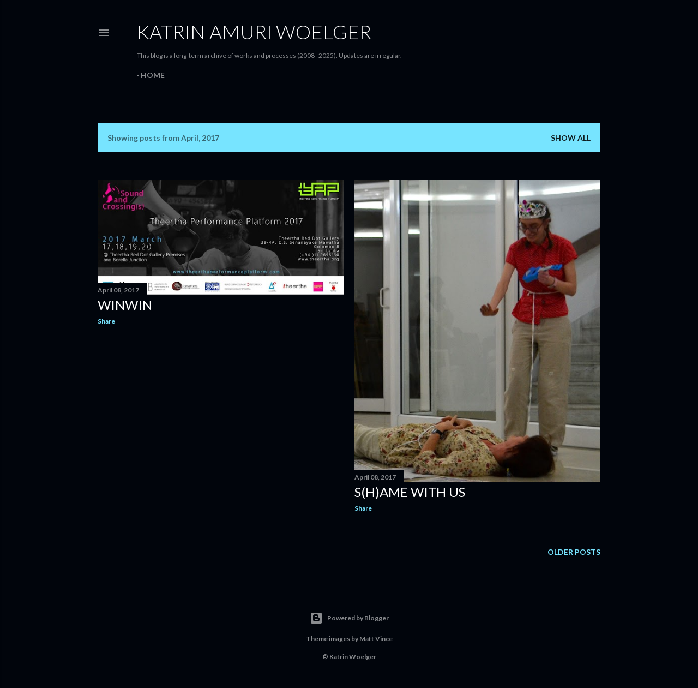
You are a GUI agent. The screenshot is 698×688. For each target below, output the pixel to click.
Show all (571, 137)
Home (153, 75)
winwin (125, 305)
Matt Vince (376, 639)
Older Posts (573, 552)
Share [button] (106, 321)
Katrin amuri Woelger (254, 32)
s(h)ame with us (409, 492)
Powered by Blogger (349, 618)
